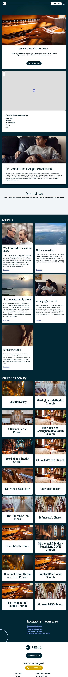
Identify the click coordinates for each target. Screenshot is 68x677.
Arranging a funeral (43, 673)
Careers (17, 676)
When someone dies (41, 676)
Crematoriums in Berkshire (35, 629)
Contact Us (56, 3)
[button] (33, 90)
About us (18, 673)
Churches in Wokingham (34, 626)
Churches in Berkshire (33, 628)
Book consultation (34, 63)
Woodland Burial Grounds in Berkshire (38, 633)
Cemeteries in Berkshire (34, 631)
